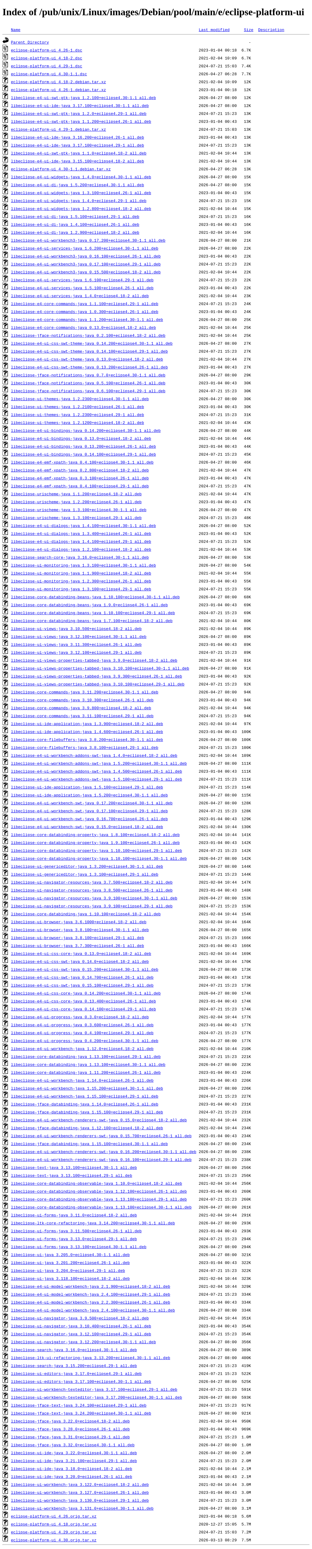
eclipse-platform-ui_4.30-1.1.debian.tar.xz (61, 169)
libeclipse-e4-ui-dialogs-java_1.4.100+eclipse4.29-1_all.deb (81, 541)
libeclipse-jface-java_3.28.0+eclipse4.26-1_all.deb (70, 1429)
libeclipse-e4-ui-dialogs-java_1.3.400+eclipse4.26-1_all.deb (81, 533)
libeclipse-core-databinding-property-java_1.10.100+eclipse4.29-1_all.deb (96, 850)
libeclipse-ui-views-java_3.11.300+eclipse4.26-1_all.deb (76, 644)
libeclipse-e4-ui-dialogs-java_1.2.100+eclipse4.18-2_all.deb (81, 549)
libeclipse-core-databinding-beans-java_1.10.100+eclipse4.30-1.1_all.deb (95, 597)
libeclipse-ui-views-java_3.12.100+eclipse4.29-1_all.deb (76, 652)
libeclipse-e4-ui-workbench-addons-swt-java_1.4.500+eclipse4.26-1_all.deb (96, 771)
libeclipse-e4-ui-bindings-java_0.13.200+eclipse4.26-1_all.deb (83, 446)
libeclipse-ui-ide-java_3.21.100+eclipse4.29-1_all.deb (74, 1460)
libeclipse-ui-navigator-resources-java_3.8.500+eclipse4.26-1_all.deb (91, 890)
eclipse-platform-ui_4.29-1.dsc (46, 66)
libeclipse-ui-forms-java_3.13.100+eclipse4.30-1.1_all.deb (79, 1246)
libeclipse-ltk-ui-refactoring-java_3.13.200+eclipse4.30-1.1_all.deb (90, 1357)
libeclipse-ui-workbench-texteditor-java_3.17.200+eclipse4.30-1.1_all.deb (96, 1397)
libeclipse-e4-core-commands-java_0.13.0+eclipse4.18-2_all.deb (83, 327)
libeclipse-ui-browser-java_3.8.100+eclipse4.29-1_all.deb (77, 937)
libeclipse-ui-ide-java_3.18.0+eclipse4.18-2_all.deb (71, 1468)
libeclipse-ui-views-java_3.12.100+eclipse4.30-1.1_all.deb (79, 636)
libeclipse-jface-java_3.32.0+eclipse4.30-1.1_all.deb (73, 1445)
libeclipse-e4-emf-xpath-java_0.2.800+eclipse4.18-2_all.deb (80, 470)
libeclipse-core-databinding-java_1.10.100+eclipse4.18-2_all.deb (86, 914)
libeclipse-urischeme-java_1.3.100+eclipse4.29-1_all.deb (76, 517)
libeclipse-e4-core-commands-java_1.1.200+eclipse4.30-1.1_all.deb (87, 319)
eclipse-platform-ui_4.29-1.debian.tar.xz (58, 129)
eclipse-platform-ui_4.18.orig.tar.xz (54, 1524)
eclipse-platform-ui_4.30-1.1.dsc (49, 74)
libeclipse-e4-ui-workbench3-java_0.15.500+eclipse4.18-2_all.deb (86, 272)
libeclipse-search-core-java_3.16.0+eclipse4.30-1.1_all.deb (80, 557)
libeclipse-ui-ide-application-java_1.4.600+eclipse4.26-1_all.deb (87, 731)
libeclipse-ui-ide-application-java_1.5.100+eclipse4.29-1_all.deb (87, 787)
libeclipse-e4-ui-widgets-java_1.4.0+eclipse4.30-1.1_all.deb (81, 177)
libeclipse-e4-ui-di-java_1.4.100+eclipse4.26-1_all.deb (75, 224)
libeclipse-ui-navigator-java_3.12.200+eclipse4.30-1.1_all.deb (83, 1341)
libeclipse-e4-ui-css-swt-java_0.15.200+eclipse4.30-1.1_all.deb (84, 969)
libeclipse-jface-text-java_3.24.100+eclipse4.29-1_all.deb (79, 1405)
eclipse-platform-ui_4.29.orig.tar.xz (54, 1532)
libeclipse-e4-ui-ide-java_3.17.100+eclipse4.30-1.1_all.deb (80, 105)
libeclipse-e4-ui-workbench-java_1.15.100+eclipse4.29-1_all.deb (84, 1096)
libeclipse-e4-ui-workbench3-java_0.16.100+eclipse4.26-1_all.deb (86, 256)
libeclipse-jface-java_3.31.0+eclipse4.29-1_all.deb (70, 1437)
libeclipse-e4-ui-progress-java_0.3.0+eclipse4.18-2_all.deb (80, 1017)
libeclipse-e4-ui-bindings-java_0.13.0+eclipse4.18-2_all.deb (81, 438)
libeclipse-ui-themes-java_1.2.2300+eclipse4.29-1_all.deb (77, 414)
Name (15, 29)
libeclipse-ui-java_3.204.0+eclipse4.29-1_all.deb (68, 1270)
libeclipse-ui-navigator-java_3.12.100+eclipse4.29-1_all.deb (81, 1334)
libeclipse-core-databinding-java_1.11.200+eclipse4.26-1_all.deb (86, 1072)
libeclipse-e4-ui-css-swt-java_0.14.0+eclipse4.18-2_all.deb (80, 961)
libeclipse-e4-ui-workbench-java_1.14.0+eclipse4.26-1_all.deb (82, 1080)
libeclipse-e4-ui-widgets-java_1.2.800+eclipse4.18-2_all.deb (81, 208)
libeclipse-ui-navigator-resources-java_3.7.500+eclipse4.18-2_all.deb (91, 882)
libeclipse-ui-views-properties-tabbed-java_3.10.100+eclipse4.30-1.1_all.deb (100, 668)
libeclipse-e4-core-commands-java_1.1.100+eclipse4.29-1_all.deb (84, 303)
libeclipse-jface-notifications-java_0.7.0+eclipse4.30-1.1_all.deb (88, 375)
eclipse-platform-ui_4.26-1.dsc (46, 50)
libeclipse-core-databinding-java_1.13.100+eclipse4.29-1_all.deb (86, 1056)
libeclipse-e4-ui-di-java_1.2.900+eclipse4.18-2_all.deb (75, 232)
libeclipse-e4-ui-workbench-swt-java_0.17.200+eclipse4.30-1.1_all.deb (91, 803)
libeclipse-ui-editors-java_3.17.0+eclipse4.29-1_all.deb (76, 1373)
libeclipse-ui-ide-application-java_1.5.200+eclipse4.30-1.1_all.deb (89, 795)
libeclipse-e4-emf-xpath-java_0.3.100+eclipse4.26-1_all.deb (80, 478)
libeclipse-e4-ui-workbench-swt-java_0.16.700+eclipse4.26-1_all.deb (89, 818)
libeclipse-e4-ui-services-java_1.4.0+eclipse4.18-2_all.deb (80, 295)
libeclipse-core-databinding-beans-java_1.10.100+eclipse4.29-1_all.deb (93, 612)
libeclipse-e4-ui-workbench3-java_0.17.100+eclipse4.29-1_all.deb (86, 264)
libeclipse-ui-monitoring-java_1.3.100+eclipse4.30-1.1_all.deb (83, 565)
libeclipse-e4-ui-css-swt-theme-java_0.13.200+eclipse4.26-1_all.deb (89, 367)
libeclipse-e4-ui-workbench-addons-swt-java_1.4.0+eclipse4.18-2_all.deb (94, 755)
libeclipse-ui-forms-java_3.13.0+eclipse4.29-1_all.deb (74, 1238)
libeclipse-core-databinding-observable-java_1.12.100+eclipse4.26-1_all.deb (99, 1191)
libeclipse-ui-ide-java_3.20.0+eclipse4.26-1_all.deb (71, 1476)
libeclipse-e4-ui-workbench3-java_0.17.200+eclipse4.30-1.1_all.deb (88, 240)
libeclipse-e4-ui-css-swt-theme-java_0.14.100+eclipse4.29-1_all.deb (89, 351)
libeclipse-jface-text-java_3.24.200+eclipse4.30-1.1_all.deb (81, 1413)
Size (248, 29)
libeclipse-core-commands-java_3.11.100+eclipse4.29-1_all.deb (82, 715)
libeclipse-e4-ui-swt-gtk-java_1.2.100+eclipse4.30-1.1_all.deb (83, 97)
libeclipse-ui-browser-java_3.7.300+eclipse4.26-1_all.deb (77, 945)
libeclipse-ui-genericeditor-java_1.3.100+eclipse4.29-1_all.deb (84, 874)
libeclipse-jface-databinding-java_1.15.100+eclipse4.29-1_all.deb (87, 1112)
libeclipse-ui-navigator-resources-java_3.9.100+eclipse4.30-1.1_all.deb (94, 898)
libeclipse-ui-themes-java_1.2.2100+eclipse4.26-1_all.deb (77, 406)
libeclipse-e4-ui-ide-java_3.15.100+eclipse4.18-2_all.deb (77, 161)
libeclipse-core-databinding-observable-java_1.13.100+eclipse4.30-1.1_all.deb (101, 1207)
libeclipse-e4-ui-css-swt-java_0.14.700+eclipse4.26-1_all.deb (82, 977)
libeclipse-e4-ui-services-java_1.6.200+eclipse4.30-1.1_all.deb (84, 248)
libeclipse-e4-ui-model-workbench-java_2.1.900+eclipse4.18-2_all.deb (90, 1286)
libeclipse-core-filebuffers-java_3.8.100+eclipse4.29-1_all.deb (84, 747)
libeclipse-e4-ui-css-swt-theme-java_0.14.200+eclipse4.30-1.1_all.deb (91, 343)
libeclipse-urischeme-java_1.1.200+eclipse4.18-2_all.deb (76, 494)
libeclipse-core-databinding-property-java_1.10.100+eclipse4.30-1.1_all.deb (99, 858)
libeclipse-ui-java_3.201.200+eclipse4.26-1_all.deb (70, 1262)
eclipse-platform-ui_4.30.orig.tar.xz (54, 1540)
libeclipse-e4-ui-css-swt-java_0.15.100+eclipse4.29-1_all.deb (82, 985)
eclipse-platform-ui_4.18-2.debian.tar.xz (58, 81)
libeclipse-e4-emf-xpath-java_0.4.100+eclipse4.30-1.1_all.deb (82, 462)
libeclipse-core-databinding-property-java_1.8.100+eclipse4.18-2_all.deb (95, 834)
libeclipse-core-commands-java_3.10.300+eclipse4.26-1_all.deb (82, 700)
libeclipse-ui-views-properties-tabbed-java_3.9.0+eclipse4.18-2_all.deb (94, 660)
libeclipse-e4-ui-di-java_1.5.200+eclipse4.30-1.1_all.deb (77, 184)
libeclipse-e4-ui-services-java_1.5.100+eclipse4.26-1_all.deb (82, 287)
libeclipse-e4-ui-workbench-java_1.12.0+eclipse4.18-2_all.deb (82, 1048)
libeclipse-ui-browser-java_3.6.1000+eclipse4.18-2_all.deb (79, 921)
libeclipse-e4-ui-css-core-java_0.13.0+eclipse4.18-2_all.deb (81, 953)
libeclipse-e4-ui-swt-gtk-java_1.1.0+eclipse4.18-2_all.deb (79, 153)
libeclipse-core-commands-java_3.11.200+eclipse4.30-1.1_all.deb (84, 692)
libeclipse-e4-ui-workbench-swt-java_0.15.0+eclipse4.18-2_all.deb (87, 826)
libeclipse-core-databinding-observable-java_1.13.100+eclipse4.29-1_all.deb (99, 1199)
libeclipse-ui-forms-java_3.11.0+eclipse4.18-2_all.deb (74, 1215)
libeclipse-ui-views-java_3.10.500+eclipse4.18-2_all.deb (76, 628)
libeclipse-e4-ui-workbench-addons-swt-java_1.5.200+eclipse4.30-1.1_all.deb (99, 763)
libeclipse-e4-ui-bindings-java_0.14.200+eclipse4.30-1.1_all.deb (86, 430)
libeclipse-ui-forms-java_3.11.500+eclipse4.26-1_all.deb (76, 1231)
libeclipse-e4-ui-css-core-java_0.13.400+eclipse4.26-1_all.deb (83, 1001)
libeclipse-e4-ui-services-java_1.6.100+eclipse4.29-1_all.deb (82, 280)
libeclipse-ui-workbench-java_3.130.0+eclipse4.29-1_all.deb (80, 1500)
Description (271, 29)
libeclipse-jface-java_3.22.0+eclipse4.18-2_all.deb (70, 1421)
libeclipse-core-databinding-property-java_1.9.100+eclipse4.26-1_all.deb (95, 842)
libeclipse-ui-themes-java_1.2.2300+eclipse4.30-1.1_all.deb (80, 398)
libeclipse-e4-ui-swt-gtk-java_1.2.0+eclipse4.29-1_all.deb (79, 113)
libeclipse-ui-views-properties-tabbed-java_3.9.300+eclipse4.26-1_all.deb (96, 676)
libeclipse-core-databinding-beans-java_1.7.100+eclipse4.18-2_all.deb (91, 620)
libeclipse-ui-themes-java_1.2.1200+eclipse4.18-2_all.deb (77, 422)
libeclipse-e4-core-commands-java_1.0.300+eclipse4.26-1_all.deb (84, 311)
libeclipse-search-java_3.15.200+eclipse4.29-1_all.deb (74, 1365)
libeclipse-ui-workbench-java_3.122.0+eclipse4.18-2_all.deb (80, 1484)
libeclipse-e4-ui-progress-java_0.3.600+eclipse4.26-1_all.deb (82, 1024)
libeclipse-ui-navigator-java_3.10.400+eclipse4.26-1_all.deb (81, 1326)
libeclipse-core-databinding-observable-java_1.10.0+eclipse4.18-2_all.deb (96, 1183)
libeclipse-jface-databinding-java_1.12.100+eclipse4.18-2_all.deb (87, 1128)
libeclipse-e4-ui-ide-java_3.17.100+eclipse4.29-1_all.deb (77, 145)
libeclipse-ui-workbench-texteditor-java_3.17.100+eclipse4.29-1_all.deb (94, 1389)
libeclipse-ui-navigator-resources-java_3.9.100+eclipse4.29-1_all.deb (91, 906)
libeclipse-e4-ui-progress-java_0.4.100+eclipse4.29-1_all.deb (82, 1032)
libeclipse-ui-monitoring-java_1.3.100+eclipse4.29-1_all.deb (81, 589)
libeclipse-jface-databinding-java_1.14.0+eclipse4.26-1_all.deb (84, 1104)
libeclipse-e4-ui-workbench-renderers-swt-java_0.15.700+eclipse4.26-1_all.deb (101, 1135)
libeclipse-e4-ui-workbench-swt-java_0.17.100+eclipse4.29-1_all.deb (89, 811)
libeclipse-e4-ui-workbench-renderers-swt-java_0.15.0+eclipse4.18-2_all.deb (99, 1120)
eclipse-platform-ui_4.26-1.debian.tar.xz (58, 89)
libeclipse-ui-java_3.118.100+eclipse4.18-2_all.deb (70, 1278)
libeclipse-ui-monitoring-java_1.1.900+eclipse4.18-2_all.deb (81, 573)
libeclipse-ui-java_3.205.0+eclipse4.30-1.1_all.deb (70, 1254)
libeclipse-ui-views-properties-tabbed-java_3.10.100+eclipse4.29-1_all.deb (97, 684)
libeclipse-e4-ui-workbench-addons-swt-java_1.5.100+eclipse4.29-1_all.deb (96, 779)
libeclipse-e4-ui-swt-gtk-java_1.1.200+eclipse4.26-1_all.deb (81, 121)
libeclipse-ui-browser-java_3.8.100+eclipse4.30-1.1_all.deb (80, 929)
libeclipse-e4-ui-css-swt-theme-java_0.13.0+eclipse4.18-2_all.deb (87, 359)
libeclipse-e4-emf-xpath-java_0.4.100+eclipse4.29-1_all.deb (80, 486)
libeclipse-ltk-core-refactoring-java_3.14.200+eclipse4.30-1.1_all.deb (93, 1223)
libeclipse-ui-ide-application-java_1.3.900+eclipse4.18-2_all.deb (87, 723)
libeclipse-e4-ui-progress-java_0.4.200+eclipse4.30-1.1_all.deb (84, 1040)
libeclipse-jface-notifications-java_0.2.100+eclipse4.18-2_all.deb (88, 335)
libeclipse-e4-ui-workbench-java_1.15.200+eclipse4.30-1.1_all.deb (87, 1088)
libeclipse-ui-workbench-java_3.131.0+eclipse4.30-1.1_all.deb (82, 1508)
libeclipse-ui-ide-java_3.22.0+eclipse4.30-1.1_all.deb (74, 1452)
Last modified (214, 29)
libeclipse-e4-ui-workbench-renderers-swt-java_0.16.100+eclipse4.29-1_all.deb (101, 1159)
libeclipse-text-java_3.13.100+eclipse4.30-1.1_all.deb (74, 1167)
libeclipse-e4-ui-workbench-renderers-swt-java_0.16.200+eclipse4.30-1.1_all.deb (103, 1151)
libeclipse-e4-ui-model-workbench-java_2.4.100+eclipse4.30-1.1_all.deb (93, 1310)
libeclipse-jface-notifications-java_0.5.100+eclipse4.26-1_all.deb (88, 383)
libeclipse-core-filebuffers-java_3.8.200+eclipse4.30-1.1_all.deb (87, 739)
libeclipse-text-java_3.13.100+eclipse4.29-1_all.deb (71, 1175)
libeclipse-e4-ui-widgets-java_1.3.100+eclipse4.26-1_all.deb (81, 192)
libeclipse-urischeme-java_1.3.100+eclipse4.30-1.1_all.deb (79, 509)
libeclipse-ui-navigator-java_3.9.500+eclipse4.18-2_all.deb (80, 1318)
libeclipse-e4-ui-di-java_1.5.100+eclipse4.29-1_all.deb (75, 216)
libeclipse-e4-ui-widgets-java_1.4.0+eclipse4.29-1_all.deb (79, 200)
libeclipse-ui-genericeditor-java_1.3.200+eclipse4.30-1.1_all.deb (87, 866)
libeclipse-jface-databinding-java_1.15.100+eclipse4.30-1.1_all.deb (89, 1143)
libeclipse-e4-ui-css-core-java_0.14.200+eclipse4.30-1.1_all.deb (86, 993)
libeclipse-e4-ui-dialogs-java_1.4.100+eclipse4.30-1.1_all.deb (83, 525)
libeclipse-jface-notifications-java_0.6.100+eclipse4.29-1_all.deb (88, 390)
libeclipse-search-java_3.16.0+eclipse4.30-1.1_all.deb (74, 1349)
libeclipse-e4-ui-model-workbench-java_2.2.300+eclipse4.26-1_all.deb (90, 1302)
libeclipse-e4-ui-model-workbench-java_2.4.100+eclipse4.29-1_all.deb (90, 1294)
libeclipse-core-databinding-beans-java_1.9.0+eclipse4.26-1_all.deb (89, 604)
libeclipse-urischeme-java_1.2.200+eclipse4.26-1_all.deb (76, 501)
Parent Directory (30, 42)
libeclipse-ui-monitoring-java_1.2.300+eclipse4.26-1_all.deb (81, 581)
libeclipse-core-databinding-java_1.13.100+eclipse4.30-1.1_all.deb (88, 1064)
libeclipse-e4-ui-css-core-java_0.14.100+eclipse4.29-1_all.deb (83, 1009)
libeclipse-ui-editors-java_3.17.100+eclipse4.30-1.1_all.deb (81, 1381)
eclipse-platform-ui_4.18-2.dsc (46, 58)
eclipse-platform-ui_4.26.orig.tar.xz (54, 1516)
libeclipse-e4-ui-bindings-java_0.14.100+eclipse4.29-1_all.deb (83, 454)
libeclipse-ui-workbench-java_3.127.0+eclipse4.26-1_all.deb (80, 1492)
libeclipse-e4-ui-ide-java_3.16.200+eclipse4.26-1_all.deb (77, 137)
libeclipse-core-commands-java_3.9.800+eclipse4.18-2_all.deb (81, 707)
